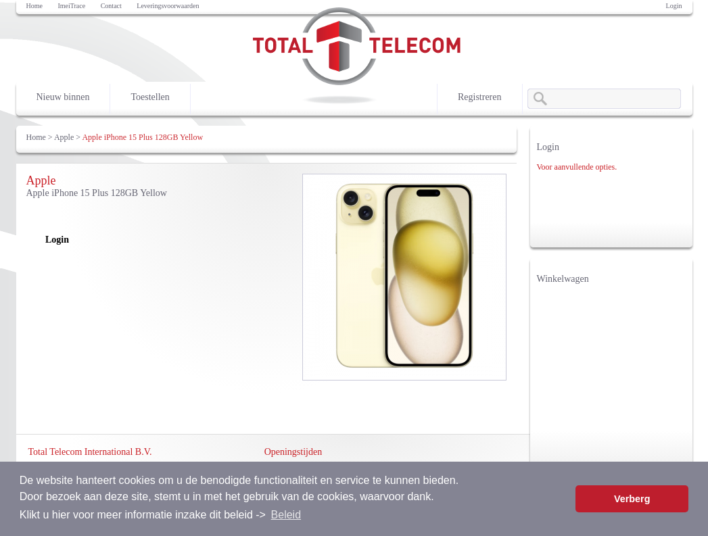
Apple (64, 137)
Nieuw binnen (63, 97)
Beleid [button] (286, 514)
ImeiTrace (71, 5)
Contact (111, 5)
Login (674, 5)
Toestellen (150, 97)
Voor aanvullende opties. (577, 167)
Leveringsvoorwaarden (168, 5)
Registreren (480, 97)
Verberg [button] (632, 498)
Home (34, 5)
